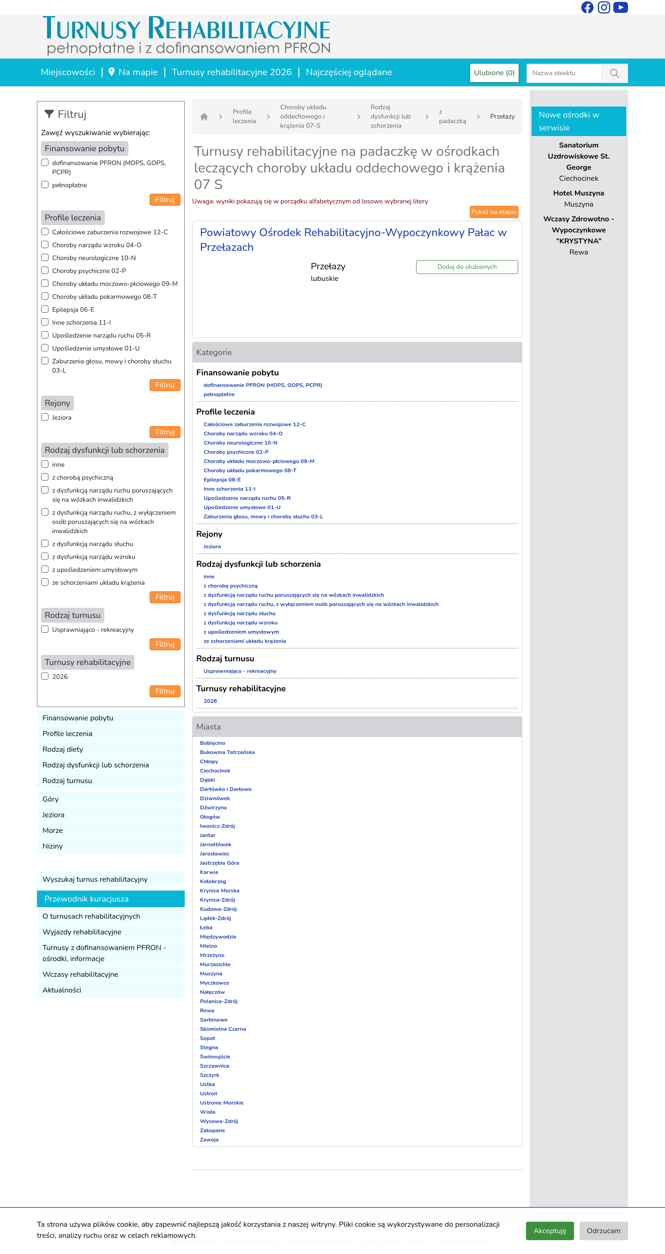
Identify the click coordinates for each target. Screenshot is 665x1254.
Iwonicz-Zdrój (217, 826)
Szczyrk (209, 1075)
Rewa (207, 1010)
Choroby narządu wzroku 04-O (96, 245)
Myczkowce (214, 983)
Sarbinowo (214, 1019)
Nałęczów (212, 992)
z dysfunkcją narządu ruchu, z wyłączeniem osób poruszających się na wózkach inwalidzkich (114, 521)
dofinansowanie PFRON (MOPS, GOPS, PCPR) (109, 168)
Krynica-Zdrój (217, 899)
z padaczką (452, 116)
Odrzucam (604, 1231)
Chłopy (209, 761)
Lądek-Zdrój (215, 918)
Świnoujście (215, 1056)
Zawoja (209, 1139)
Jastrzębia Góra (219, 863)
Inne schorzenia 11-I (81, 322)
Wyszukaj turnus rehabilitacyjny (95, 879)
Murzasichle (215, 964)
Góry (50, 799)
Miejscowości (68, 72)
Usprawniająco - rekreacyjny (93, 629)
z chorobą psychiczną (82, 477)
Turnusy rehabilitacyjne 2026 (232, 72)
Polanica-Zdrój (218, 1001)
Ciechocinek (215, 770)
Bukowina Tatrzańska (227, 752)
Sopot (207, 1038)
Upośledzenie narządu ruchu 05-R (101, 335)
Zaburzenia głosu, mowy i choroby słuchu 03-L (111, 366)
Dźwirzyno (213, 807)
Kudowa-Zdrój (218, 909)
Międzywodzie (218, 936)
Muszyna (211, 973)
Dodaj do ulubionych (467, 266)
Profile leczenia (67, 734)
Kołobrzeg (213, 881)
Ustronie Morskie (221, 1102)
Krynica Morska (220, 890)
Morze (52, 831)
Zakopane (212, 1130)
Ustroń (209, 1093)
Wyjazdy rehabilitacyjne (81, 932)
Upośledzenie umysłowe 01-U (96, 348)
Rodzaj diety (62, 749)
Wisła (207, 1112)
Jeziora (62, 417)
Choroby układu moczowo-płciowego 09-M (115, 283)
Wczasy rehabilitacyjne (80, 974)
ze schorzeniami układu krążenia (98, 582)
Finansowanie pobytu (78, 718)
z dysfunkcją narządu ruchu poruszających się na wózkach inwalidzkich (112, 495)
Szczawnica (214, 1066)
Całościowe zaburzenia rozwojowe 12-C (110, 232)
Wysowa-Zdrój (219, 1121)
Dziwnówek (215, 798)
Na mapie (132, 72)
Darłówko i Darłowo (226, 789)
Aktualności (61, 990)
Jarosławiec (215, 853)
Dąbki (207, 780)
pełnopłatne (69, 185)
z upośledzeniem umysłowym (95, 569)
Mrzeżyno (212, 955)
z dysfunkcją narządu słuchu (92, 544)
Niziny (52, 846)
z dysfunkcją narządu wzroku (93, 557)
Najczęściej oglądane (349, 72)
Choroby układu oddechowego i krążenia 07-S (303, 116)
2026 (60, 676)
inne (58, 464)
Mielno (209, 946)
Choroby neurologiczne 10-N (94, 258)
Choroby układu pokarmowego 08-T (104, 296)
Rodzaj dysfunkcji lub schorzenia (95, 765)
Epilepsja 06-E (73, 309)
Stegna (209, 1047)
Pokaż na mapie (494, 212)
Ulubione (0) (494, 73)
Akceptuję (549, 1231)
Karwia (209, 872)
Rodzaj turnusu (67, 781)
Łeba (206, 927)
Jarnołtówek (215, 844)
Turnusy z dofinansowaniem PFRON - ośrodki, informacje (104, 953)
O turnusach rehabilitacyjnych (91, 916)
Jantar (208, 835)
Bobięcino (212, 743)
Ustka (207, 1084)
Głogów (210, 816)
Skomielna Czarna (223, 1029)
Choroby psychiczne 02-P (89, 271)
